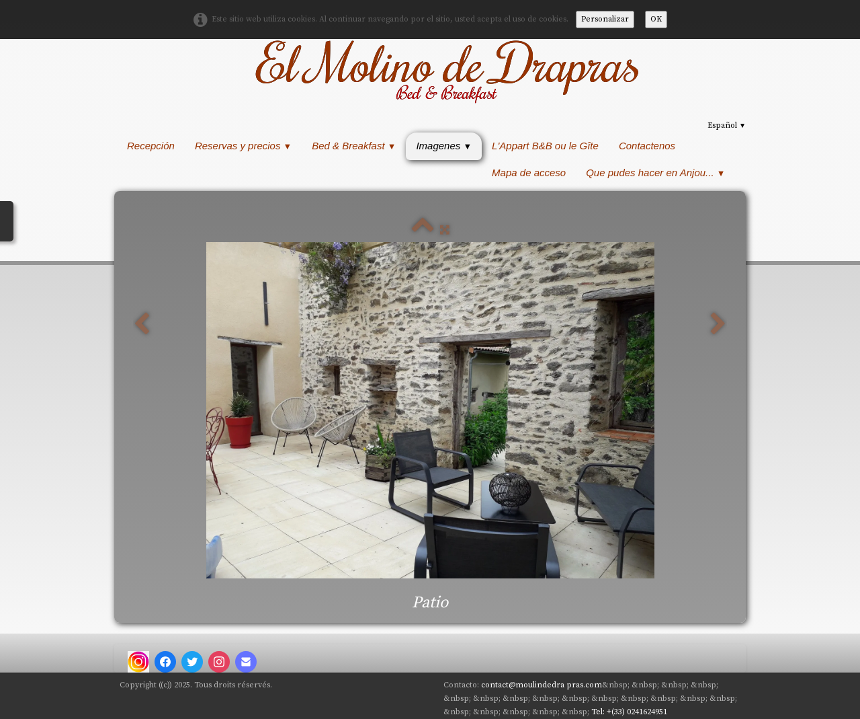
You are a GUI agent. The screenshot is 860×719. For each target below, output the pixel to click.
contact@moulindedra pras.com (541, 685)
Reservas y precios (243, 145)
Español (726, 125)
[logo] (445, 70)
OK (656, 19)
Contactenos (647, 145)
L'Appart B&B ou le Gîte (545, 145)
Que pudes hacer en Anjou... (655, 172)
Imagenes (444, 145)
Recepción (151, 145)
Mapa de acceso (529, 172)
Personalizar (605, 19)
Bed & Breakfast (354, 145)
